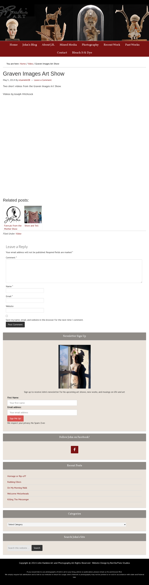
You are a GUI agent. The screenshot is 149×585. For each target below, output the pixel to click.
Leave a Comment (43, 79)
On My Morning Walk (17, 487)
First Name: (13, 397)
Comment (11, 257)
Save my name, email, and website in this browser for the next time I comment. (44, 319)
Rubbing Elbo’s (14, 481)
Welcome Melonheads (18, 493)
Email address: (14, 407)
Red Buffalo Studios (120, 562)
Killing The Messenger (18, 499)
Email (9, 296)
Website (10, 306)
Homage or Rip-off (16, 476)
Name (9, 286)
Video (18, 233)
